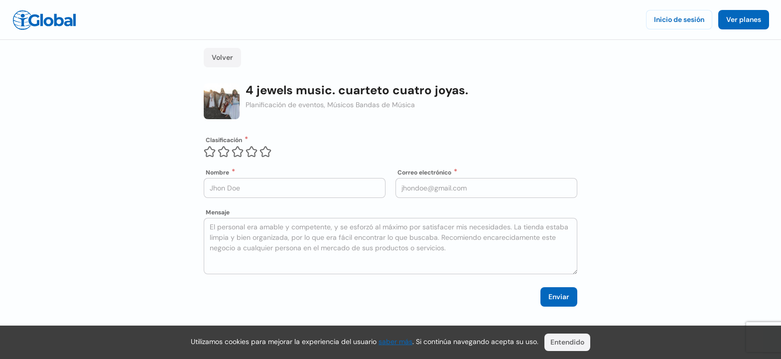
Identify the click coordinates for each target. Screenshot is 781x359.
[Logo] (44, 20)
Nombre (217, 173)
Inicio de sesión (679, 19)
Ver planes (743, 19)
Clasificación (224, 140)
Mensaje (218, 212)
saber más (395, 341)
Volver (222, 57)
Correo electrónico (424, 173)
